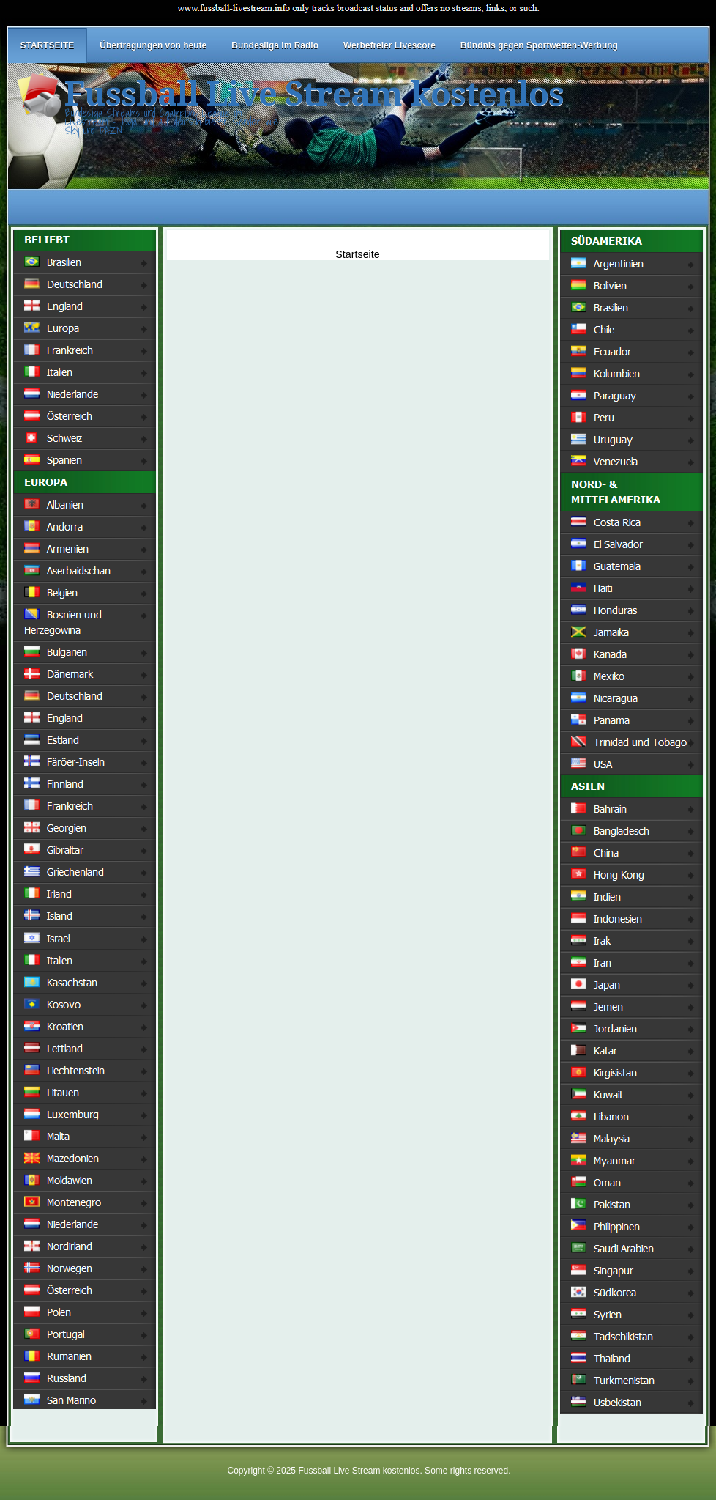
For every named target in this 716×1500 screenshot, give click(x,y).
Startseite (357, 254)
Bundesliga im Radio (274, 45)
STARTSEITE (47, 45)
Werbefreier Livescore (389, 45)
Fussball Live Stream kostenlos (314, 94)
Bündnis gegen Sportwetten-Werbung (539, 45)
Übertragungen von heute (153, 45)
